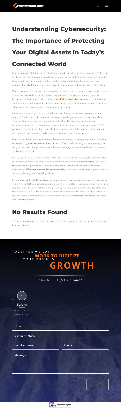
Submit (97, 384)
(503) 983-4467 (71, 280)
